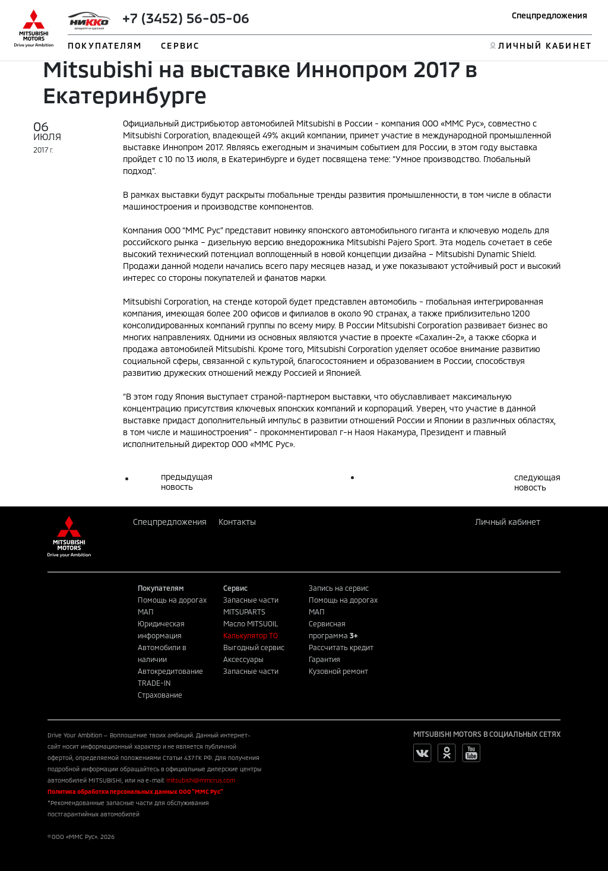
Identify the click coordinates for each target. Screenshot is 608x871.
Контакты (237, 522)
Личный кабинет (507, 522)
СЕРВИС (180, 45)
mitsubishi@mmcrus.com (200, 780)
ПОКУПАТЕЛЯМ (105, 45)
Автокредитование (170, 671)
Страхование (160, 695)
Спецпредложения (549, 15)
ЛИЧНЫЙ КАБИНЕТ (544, 45)
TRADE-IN (154, 683)
